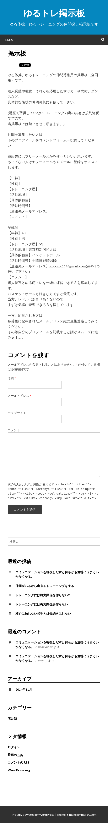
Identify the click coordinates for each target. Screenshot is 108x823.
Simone (72, 814)
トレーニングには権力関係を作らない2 (42, 595)
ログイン (14, 747)
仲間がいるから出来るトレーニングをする (44, 586)
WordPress (46, 814)
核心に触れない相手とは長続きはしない (43, 613)
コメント (14, 430)
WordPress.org (19, 770)
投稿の (15, 755)
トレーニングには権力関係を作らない (41, 604)
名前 (12, 378)
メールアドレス (19, 395)
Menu (9, 39)
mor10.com (88, 814)
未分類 (12, 718)
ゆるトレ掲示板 (54, 13)
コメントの (18, 762)
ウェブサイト (17, 413)
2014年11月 (23, 689)
